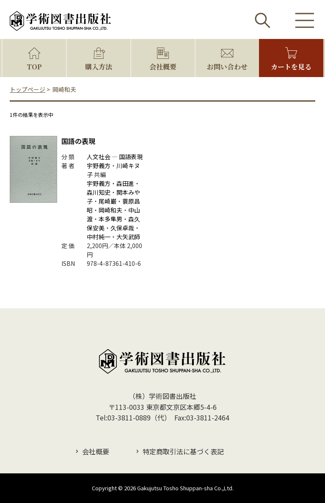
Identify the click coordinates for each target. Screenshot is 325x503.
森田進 (125, 183)
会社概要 (162, 67)
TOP (34, 67)
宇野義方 (98, 165)
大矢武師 (128, 236)
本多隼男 (110, 219)
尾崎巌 (107, 201)
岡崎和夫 (110, 210)
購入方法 (98, 67)
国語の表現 (78, 141)
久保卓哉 (122, 228)
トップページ (27, 89)
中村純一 (98, 236)
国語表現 (131, 156)
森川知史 (98, 192)
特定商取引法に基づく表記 (183, 451)
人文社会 (98, 156)
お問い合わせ (227, 67)
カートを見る (291, 67)
